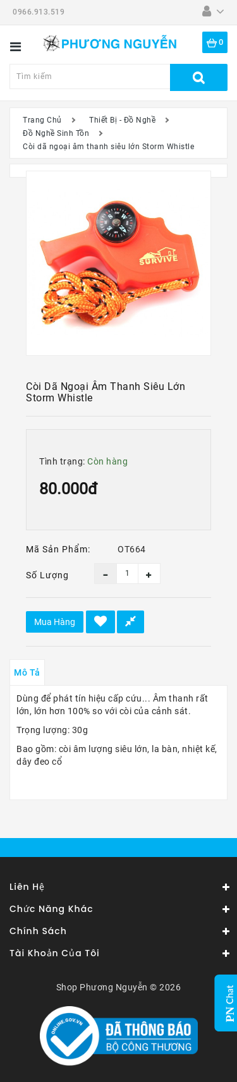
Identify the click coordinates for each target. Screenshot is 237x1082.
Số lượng (47, 575)
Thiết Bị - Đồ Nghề (122, 120)
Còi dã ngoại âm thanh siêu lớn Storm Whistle (108, 146)
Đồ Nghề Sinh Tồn (56, 133)
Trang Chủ (42, 120)
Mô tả (27, 672)
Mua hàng (54, 622)
